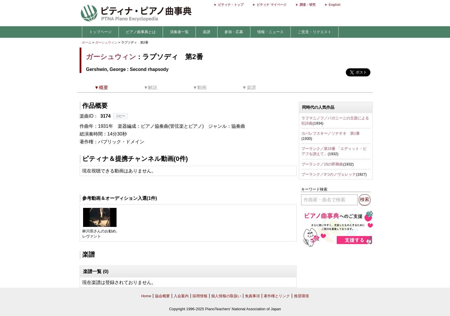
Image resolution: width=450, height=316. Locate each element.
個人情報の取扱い (226, 296)
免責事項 (252, 296)
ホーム (86, 42)
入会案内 (181, 296)
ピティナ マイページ (271, 4)
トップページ (100, 32)
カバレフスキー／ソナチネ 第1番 (330, 133)
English (334, 4)
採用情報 (199, 296)
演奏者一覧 (179, 32)
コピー (120, 116)
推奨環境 (301, 296)
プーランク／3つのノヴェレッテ (328, 174)
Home (146, 296)
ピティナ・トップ (230, 4)
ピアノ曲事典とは (141, 32)
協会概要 (162, 296)
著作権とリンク (277, 296)
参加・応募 (233, 32)
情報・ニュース (270, 32)
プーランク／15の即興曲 (322, 164)
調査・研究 (308, 4)
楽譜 (206, 32)
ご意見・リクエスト (314, 32)
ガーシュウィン (106, 42)
